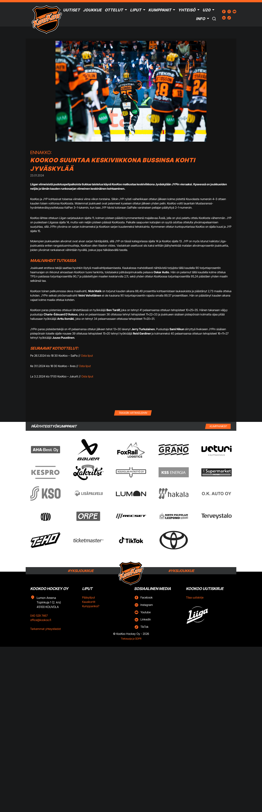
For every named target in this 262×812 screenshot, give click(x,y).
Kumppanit (159, 10)
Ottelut (114, 10)
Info (200, 18)
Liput (135, 10)
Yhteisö (187, 10)
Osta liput (87, 355)
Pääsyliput (88, 597)
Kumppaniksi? (90, 606)
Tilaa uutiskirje (194, 597)
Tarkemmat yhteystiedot (45, 629)
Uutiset (71, 10)
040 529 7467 (39, 615)
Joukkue (92, 10)
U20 (206, 10)
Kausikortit (88, 602)
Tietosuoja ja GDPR (131, 638)
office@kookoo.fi (40, 620)
